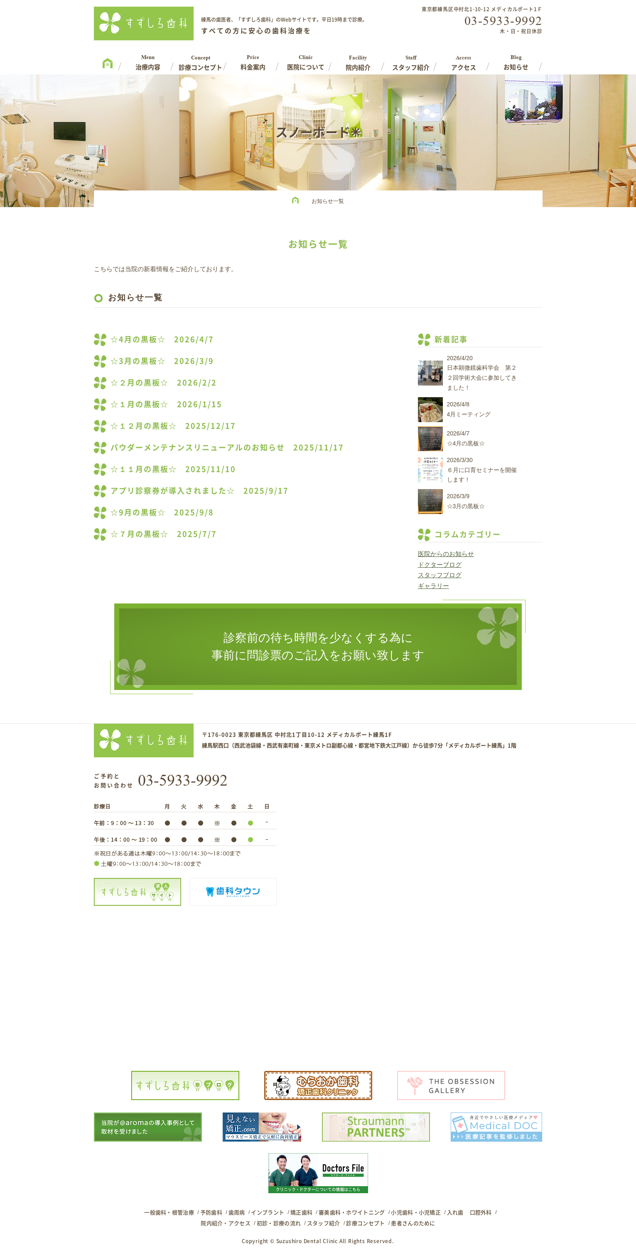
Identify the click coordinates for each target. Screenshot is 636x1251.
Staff (411, 59)
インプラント (267, 1212)
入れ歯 (455, 1212)
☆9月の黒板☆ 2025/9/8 (162, 512)
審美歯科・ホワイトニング (352, 1212)
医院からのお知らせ (446, 553)
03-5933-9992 (503, 21)
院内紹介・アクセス (225, 1223)
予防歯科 (211, 1212)
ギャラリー (433, 585)
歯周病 (236, 1212)
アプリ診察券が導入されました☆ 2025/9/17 (200, 490)
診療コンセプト (365, 1223)
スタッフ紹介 (323, 1223)
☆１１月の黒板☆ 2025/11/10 (173, 469)
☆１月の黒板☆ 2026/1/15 (166, 404)
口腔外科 (481, 1212)
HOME (297, 201)
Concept (200, 59)
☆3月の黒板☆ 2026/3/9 (162, 360)
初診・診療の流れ (279, 1223)
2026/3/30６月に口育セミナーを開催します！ (482, 470)
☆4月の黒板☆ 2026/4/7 (162, 339)
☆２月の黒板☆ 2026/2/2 (164, 382)
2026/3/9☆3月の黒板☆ (466, 501)
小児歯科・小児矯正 (416, 1212)
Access (463, 59)
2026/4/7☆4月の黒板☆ (466, 438)
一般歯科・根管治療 (169, 1212)
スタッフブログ (440, 575)
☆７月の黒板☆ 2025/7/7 (164, 533)
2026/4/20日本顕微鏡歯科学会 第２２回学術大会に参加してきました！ (482, 373)
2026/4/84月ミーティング (469, 409)
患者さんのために (413, 1223)
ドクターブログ (440, 564)
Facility (358, 59)
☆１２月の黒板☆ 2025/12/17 (173, 425)
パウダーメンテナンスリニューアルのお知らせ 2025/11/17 (227, 447)
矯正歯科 (301, 1212)
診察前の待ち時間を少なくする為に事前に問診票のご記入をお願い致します (318, 646)
